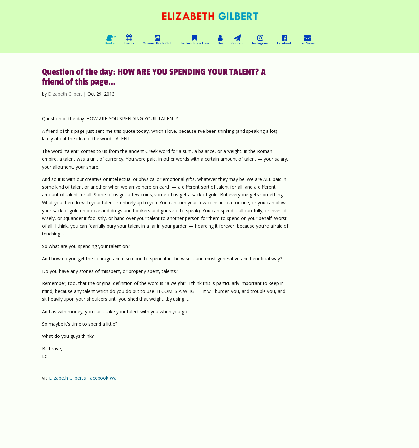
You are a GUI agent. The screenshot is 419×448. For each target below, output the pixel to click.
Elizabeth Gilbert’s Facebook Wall (83, 378)
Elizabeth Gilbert (65, 94)
